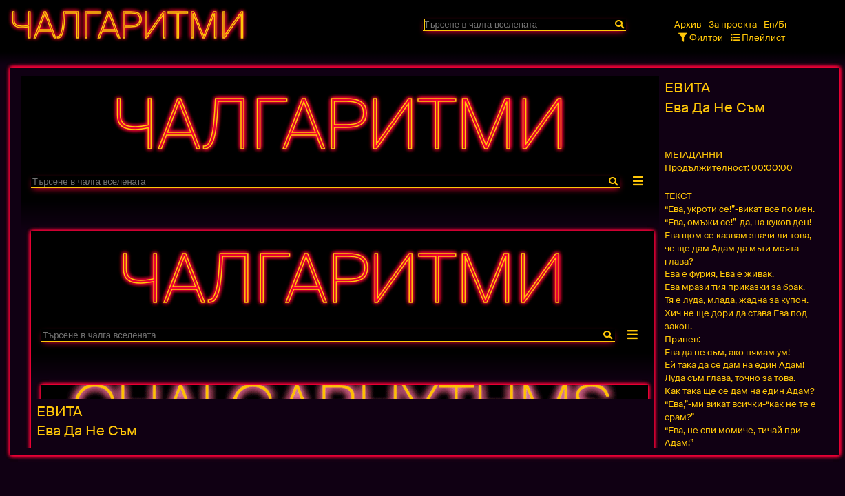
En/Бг (776, 24)
